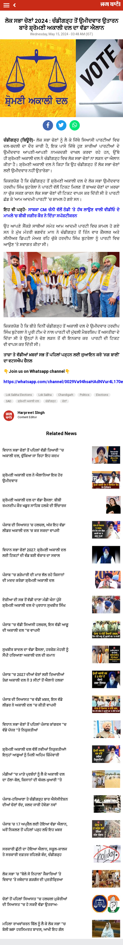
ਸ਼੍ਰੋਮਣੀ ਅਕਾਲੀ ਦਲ (28, 401)
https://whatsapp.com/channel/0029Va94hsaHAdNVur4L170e (63, 381)
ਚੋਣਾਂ (64, 401)
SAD (8, 401)
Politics (84, 395)
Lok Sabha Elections (19, 395)
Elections (102, 395)
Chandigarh (65, 395)
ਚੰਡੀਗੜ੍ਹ (51, 401)
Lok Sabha (45, 395)
